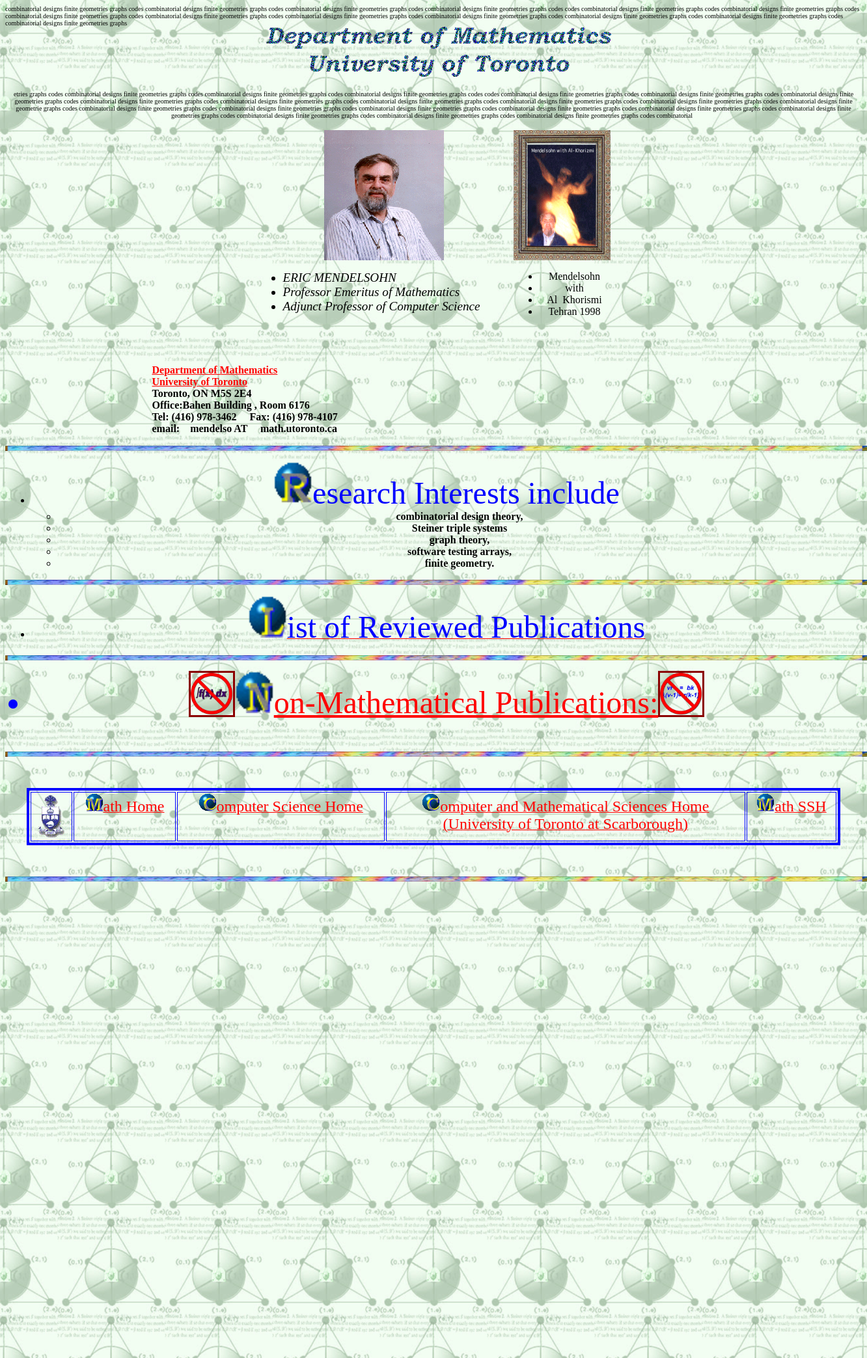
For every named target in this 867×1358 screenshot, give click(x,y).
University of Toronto (199, 381)
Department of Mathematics (215, 369)
